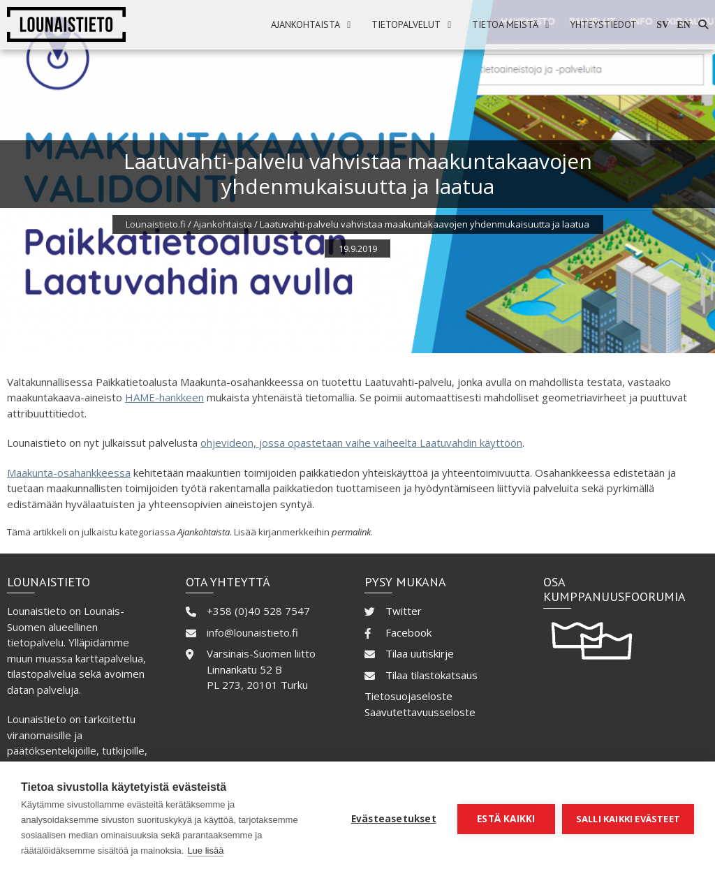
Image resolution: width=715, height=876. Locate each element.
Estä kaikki (506, 818)
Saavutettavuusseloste (420, 712)
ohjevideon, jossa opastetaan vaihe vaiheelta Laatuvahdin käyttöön (361, 443)
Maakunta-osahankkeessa (69, 473)
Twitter (403, 611)
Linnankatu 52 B (244, 669)
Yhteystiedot (603, 24)
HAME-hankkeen (164, 397)
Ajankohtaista (305, 24)
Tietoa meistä (505, 24)
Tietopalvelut (406, 24)
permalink (351, 532)
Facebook (408, 632)
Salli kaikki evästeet (628, 818)
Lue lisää (205, 850)
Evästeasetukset (393, 818)
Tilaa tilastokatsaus (431, 675)
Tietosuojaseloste (408, 696)
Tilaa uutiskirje (419, 653)
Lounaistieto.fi (156, 224)
